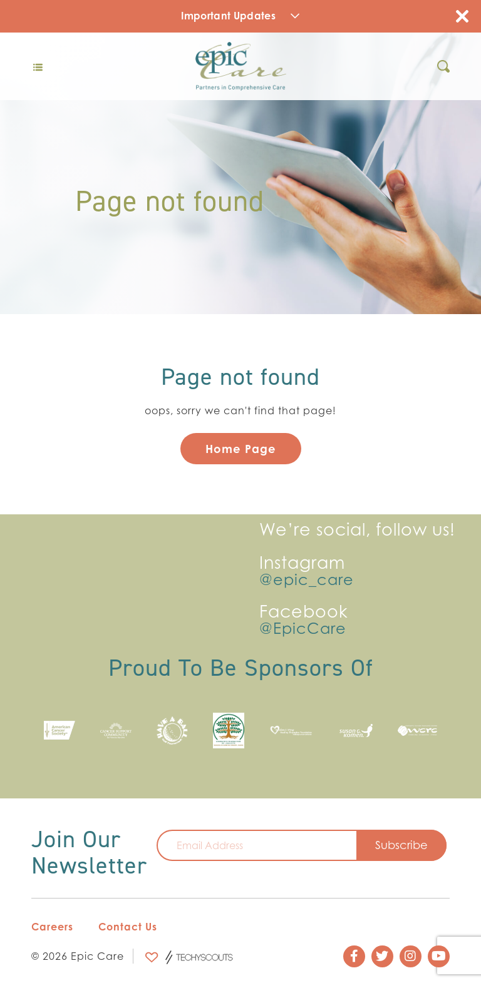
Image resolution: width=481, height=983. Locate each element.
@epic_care (306, 580)
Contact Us (127, 926)
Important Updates (240, 15)
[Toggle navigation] (37, 66)
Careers (52, 926)
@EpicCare (302, 628)
